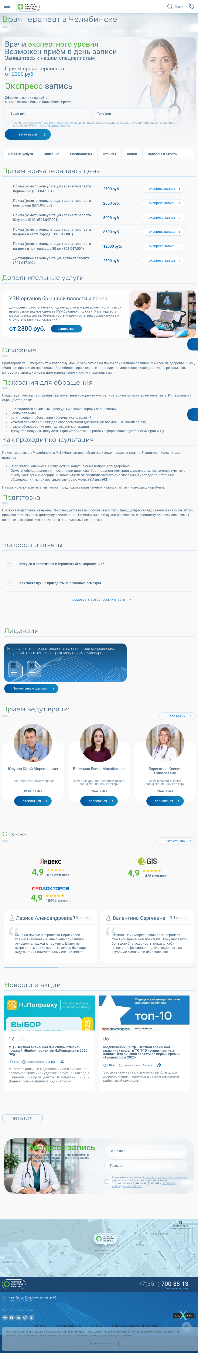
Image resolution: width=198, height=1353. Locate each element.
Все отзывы (176, 841)
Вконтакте (18, 1318)
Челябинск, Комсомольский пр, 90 (32, 1297)
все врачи (177, 716)
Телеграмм (25, 1318)
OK (31, 1318)
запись (162, 189)
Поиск (179, 6)
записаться (28, 134)
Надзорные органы (68, 1326)
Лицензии (38, 1326)
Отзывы (97, 1326)
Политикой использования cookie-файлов (105, 1335)
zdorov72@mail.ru (20, 1310)
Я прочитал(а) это (101, 1343)
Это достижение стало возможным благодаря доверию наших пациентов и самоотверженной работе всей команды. (141, 1076)
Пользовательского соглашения (63, 122)
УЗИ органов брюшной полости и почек (58, 298)
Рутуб (12, 1318)
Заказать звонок (176, 1288)
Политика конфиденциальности (134, 1326)
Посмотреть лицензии (30, 688)
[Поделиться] (62, 1062)
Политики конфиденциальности (51, 125)
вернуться (22, 1118)
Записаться (32, 801)
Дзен (5, 1318)
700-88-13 (163, 1284)
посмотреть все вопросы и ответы (98, 600)
